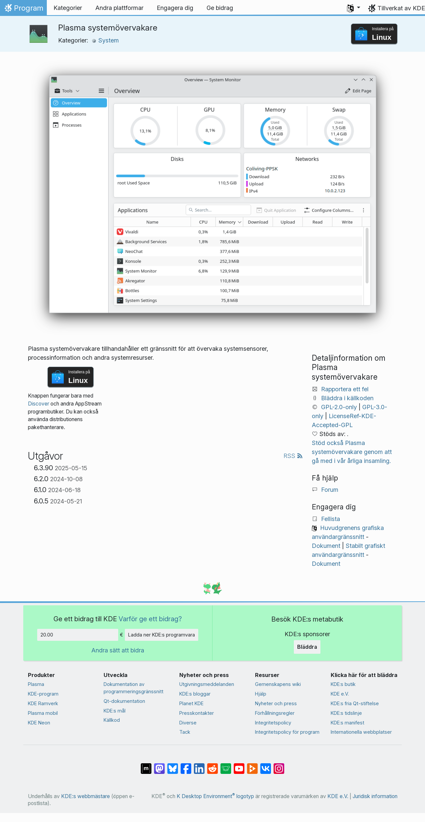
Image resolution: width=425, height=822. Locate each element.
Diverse (188, 722)
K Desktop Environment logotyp (215, 796)
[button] (353, 8)
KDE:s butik (343, 684)
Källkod (112, 720)
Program (23, 9)
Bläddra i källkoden (347, 398)
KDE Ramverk (43, 703)
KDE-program (43, 694)
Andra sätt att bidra (117, 650)
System (105, 40)
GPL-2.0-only (339, 407)
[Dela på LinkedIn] (199, 765)
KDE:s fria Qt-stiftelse (355, 703)
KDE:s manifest (347, 722)
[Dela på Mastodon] (159, 765)
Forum (329, 489)
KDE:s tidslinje (346, 713)
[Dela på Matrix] (146, 765)
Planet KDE (191, 703)
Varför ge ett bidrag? (150, 619)
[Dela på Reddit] (212, 765)
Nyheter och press (276, 703)
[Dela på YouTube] (239, 765)
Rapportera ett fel (345, 389)
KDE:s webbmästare (85, 796)
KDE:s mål (115, 710)
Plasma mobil (43, 713)
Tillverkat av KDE (401, 8)
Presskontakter (196, 713)
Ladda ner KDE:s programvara (161, 634)
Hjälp (260, 694)
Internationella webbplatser (361, 732)
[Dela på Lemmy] (225, 765)
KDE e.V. (340, 694)
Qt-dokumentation (124, 701)
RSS (293, 455)
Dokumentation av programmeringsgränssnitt (133, 687)
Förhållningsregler (275, 713)
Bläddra (307, 646)
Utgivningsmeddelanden (206, 684)
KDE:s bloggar (195, 694)
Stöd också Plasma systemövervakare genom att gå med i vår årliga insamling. (352, 451)
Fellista (330, 518)
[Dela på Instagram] (279, 765)
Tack (184, 732)
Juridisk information (375, 796)
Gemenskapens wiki (278, 684)
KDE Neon (39, 722)
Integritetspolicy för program (287, 732)
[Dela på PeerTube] (252, 765)
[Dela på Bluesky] (172, 765)
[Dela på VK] (265, 765)
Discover (38, 404)
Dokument (326, 545)
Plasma (36, 684)
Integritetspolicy (273, 722)
